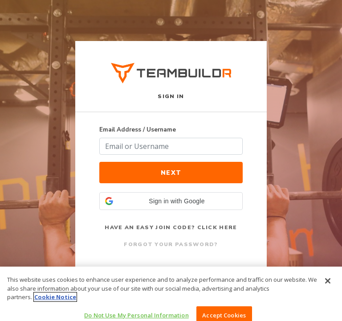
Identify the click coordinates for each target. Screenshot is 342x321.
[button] (171, 201)
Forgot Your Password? (171, 244)
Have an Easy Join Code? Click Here (171, 227)
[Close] (328, 285)
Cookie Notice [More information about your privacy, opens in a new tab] (55, 301)
